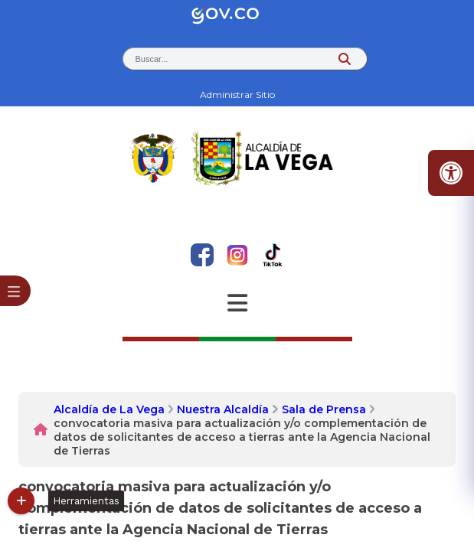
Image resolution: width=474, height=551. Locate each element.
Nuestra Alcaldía (223, 409)
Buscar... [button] (152, 59)
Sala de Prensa (324, 409)
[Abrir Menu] (237, 303)
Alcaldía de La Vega (109, 409)
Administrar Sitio (237, 94)
